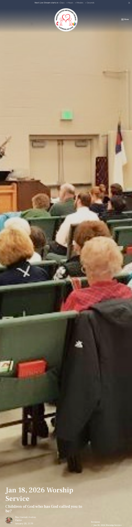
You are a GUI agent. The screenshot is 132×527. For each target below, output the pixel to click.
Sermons (95, 522)
